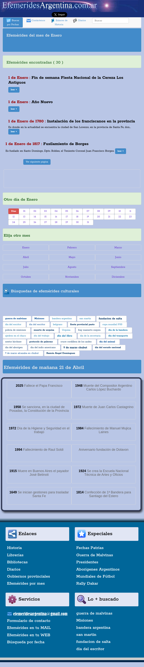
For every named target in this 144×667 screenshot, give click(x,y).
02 (35, 211)
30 (77, 222)
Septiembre (118, 267)
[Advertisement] (72, 45)
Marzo (118, 247)
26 (35, 222)
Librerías (15, 555)
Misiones (84, 620)
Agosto (72, 267)
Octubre (26, 277)
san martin (86, 634)
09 (109, 211)
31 (88, 222)
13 (24, 216)
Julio (26, 267)
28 (56, 222)
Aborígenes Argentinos (98, 569)
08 (98, 211)
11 (130, 211)
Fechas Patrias (90, 548)
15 (45, 216)
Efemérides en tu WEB (28, 635)
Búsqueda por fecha (25, 642)
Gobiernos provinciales (28, 576)
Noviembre (72, 277)
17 (67, 216)
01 (24, 211)
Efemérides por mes (26, 583)
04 (56, 211)
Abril (26, 257)
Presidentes (87, 562)
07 (88, 211)
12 (14, 216)
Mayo (72, 257)
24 (13, 222)
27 (45, 222)
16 (56, 216)
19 (88, 216)
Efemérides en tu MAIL (29, 627)
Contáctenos (35, 20)
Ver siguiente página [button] (37, 161)
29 (67, 222)
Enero (25, 247)
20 (98, 216)
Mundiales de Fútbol (95, 576)
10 (120, 211)
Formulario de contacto (28, 620)
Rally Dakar (87, 583)
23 (130, 216)
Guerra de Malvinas (94, 555)
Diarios (79, 20)
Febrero (72, 247)
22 (119, 216)
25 (24, 222)
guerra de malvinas (94, 613)
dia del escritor (90, 649)
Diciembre (118, 277)
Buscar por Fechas (12, 22)
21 (109, 216)
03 (45, 211)
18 (77, 216)
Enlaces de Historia (59, 22)
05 (66, 211)
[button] (13, 90)
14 (35, 216)
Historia (14, 548)
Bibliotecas (17, 562)
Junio (118, 257)
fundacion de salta (93, 641)
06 (77, 211)
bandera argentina (93, 627)
